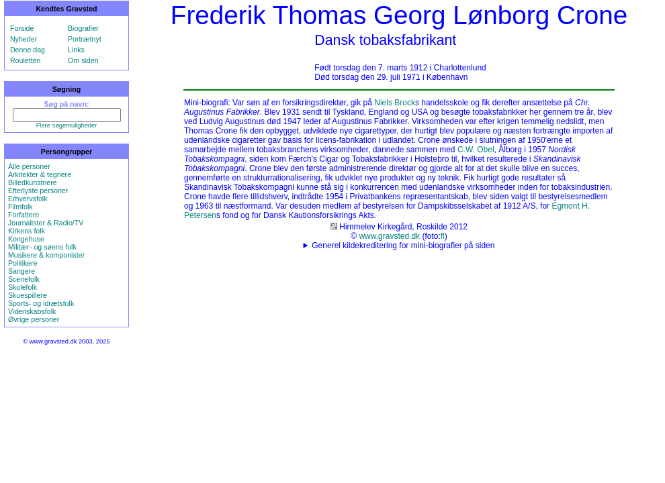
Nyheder (23, 39)
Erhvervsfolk (28, 199)
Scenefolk (24, 279)
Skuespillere (27, 295)
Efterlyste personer (38, 190)
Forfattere (23, 215)
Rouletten (25, 60)
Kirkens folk (26, 231)
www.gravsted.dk (389, 236)
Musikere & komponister (46, 255)
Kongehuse (26, 239)
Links (76, 50)
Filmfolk (20, 207)
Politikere (23, 263)
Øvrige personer (33, 319)
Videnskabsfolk (32, 311)
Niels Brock (394, 102)
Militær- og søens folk (42, 247)
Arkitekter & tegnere (39, 174)
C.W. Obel (475, 149)
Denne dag (27, 50)
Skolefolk (22, 287)
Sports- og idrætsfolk (41, 303)
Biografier (83, 28)
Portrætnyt (84, 39)
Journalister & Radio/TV (46, 223)
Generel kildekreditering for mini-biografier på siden (403, 245)
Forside (22, 28)
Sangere (21, 271)
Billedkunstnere (32, 182)
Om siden (83, 60)
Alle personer (29, 166)
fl (443, 236)
